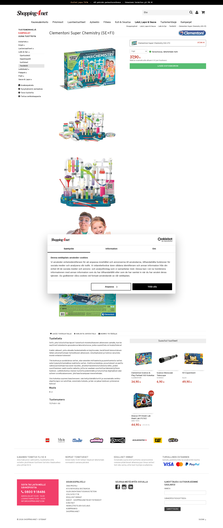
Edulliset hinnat (74, 497)
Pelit (21, 76)
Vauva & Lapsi (25, 79)
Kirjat (21, 45)
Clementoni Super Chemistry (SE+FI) (192, 26)
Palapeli (22, 73)
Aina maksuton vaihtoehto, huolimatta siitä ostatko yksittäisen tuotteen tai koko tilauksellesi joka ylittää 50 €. (39, 461)
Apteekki (94, 22)
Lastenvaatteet (26, 48)
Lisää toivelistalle (61, 334)
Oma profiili (71, 486)
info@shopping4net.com (32, 501)
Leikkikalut (24, 69)
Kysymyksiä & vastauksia (30, 89)
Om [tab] (154, 248)
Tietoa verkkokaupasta (29, 96)
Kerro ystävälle (107, 334)
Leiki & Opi (162, 26)
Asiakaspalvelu (26, 85)
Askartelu (23, 42)
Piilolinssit (57, 22)
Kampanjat (186, 22)
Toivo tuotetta (26, 93)
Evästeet (70, 503)
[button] (203, 12)
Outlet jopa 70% (79, 2)
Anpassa (111, 286)
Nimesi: (167, 489)
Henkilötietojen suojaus (78, 506)
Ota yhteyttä (72, 494)
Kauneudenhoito (39, 22)
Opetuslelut (25, 55)
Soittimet (24, 62)
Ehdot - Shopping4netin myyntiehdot (84, 500)
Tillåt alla (152, 286)
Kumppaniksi (71, 509)
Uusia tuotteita (27, 36)
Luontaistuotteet (76, 22)
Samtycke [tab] (69, 248)
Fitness (107, 22)
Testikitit (172, 26)
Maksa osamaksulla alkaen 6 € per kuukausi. (148, 60)
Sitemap (42, 519)
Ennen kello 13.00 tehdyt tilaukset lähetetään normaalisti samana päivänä (87, 460)
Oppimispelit (25, 59)
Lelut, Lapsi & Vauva (145, 22)
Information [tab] (111, 248)
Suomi (202, 519)
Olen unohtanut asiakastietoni (81, 492)
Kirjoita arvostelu (85, 334)
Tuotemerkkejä (168, 22)
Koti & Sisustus (123, 22)
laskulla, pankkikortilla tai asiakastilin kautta (184, 461)
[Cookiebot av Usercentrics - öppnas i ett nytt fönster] (159, 240)
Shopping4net (131, 26)
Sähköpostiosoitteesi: (175, 498)
